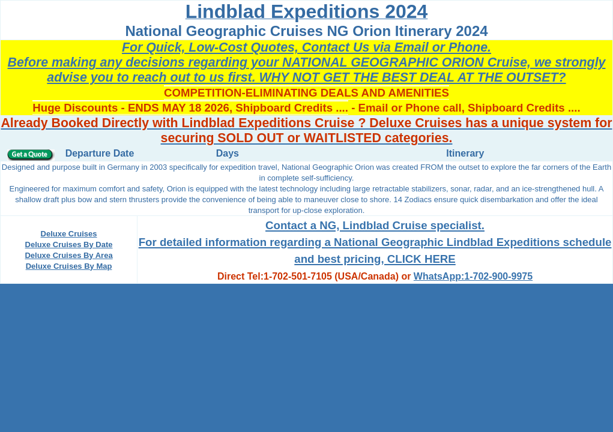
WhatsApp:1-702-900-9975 (473, 276)
